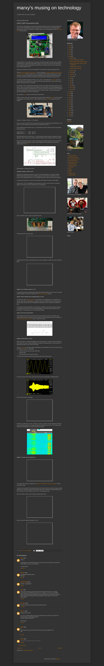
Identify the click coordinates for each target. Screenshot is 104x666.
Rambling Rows (71, 173)
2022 (70, 52)
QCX (18, 30)
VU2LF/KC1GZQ (24, 582)
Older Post (59, 648)
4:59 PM (22, 642)
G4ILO (69, 171)
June (71, 80)
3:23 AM (22, 598)
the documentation (30, 299)
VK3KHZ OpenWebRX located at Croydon (46, 483)
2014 (70, 101)
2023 (70, 51)
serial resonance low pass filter (24, 318)
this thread (22, 347)
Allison (22, 627)
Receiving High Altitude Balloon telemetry (78, 61)
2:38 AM (22, 585)
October (71, 72)
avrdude (48, 99)
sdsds (21, 589)
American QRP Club (72, 165)
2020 (70, 56)
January (71, 89)
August (71, 76)
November (72, 70)
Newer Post (19, 648)
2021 (70, 54)
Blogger (57, 658)
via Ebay (54, 79)
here (25, 94)
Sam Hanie (22, 603)
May (71, 82)
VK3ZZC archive (71, 175)
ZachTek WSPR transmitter (75, 66)
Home (40, 648)
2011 (70, 106)
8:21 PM (22, 622)
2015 (70, 99)
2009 (70, 110)
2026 (70, 45)
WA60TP (70, 170)
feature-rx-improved (42, 293)
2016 (70, 97)
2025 (70, 47)
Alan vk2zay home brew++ (74, 158)
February (72, 87)
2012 (70, 104)
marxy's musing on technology (49, 7)
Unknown (22, 572)
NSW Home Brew (72, 163)
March (71, 85)
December (72, 58)
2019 (70, 91)
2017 (70, 95)
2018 (70, 93)
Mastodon (69, 121)
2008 (70, 112)
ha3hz (21, 558)
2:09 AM (22, 577)
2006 (70, 116)
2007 (70, 114)
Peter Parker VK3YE (72, 160)
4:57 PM (22, 634)
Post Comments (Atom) (28, 650)
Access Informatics (72, 155)
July (71, 78)
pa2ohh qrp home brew (73, 162)
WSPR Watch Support (73, 157)
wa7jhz (69, 168)
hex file (52, 97)
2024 (70, 49)
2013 (70, 103)
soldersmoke (71, 167)
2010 (70, 108)
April (71, 83)
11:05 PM (22, 568)
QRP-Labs (59, 29)
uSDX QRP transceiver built (75, 68)
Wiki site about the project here (29, 72)
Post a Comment (22, 645)
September (72, 74)
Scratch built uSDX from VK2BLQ (77, 59)
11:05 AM (22, 606)
